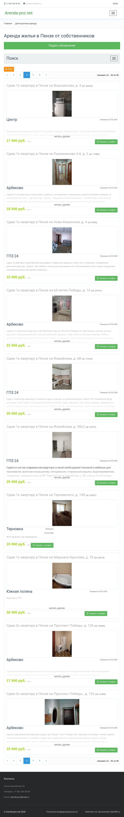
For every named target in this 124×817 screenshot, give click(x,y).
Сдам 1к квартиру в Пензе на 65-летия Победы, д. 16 (48, 290)
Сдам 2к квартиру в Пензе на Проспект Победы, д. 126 (49, 625)
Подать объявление (62, 45)
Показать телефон (106, 142)
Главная (8, 23)
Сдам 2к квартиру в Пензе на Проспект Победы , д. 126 (50, 694)
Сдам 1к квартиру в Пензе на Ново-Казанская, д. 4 (46, 222)
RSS (9, 69)
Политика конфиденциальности (62, 812)
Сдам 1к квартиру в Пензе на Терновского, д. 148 (45, 495)
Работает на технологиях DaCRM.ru (102, 812)
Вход (115, 4)
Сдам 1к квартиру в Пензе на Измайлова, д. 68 (43, 358)
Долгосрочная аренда (25, 23)
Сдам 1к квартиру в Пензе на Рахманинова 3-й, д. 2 (47, 154)
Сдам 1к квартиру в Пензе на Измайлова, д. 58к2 (45, 427)
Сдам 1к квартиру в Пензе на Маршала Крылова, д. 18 (49, 557)
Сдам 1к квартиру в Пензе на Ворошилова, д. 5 (43, 85)
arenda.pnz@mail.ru (33, 4)
